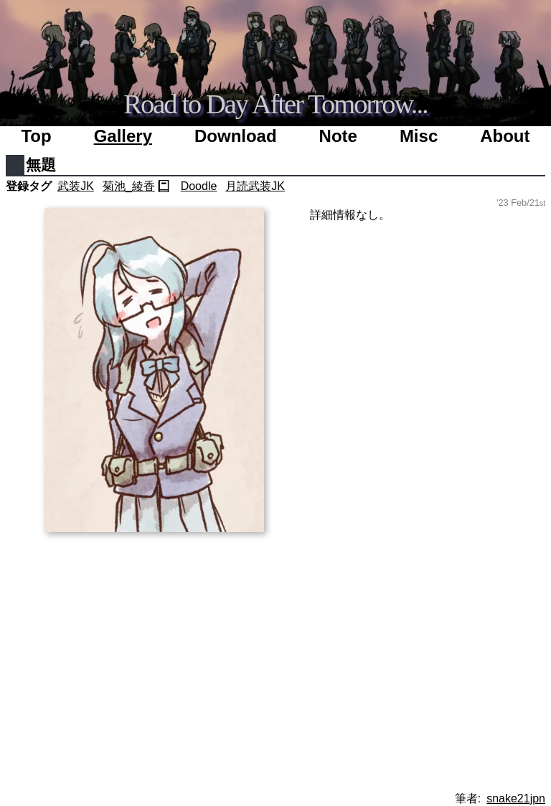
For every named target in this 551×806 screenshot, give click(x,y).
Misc (419, 136)
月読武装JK (255, 186)
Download (235, 136)
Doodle (199, 186)
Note (338, 136)
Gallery (123, 136)
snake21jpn (515, 798)
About (504, 136)
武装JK (75, 186)
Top (36, 136)
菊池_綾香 (129, 186)
